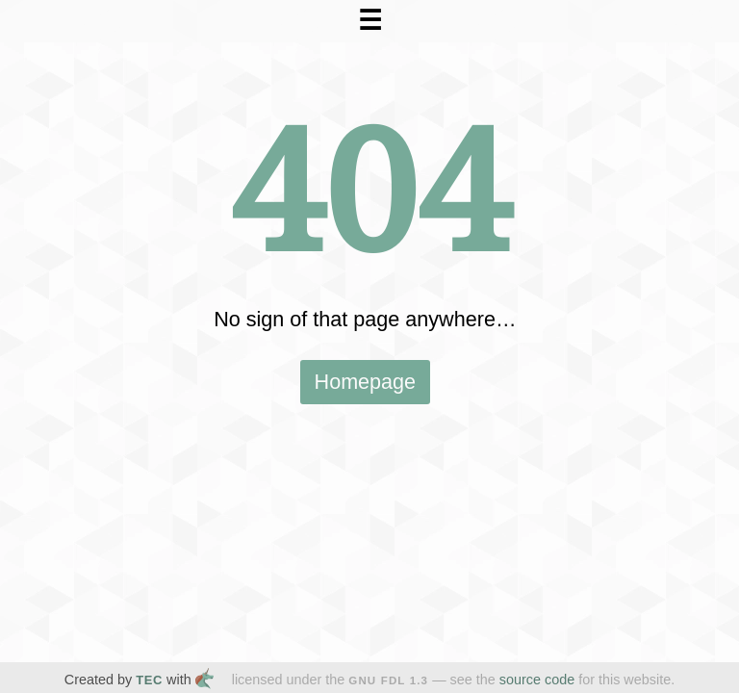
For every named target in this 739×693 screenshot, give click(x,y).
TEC (149, 680)
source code (536, 679)
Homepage (366, 382)
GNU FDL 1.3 (388, 680)
